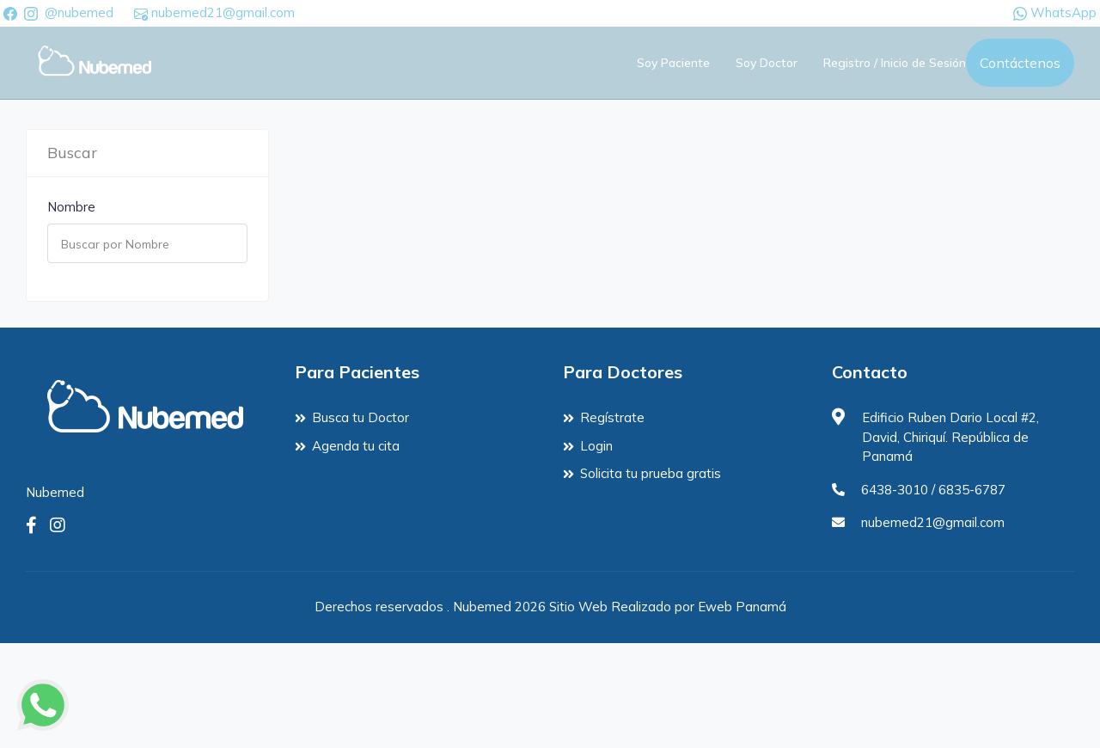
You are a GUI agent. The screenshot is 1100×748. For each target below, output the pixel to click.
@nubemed (79, 12)
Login (596, 446)
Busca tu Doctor (360, 417)
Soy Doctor (767, 63)
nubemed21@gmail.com (214, 12)
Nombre (71, 207)
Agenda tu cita (356, 446)
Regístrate (612, 417)
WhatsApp (1055, 12)
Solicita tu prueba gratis (650, 473)
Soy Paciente (673, 63)
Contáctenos (1020, 62)
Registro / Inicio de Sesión (894, 63)
